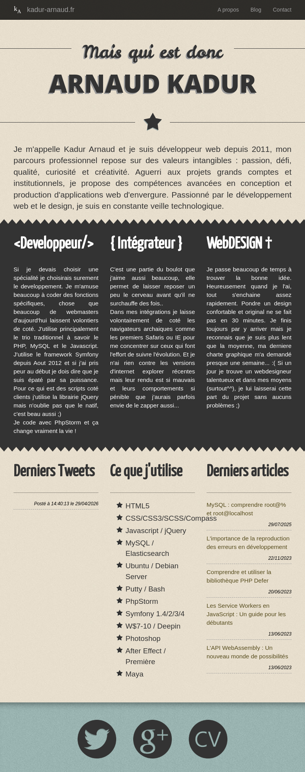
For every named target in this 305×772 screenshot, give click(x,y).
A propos (228, 10)
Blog (256, 10)
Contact (282, 10)
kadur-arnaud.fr (51, 10)
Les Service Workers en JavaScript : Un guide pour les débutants (246, 614)
